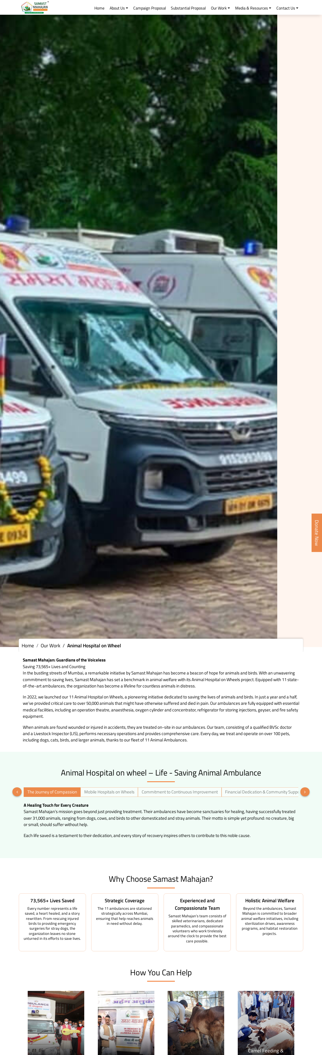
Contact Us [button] (285, 8)
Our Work (50, 645)
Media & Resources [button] (251, 8)
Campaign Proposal (149, 8)
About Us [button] (117, 8)
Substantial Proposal (188, 8)
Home (99, 8)
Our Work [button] (219, 8)
